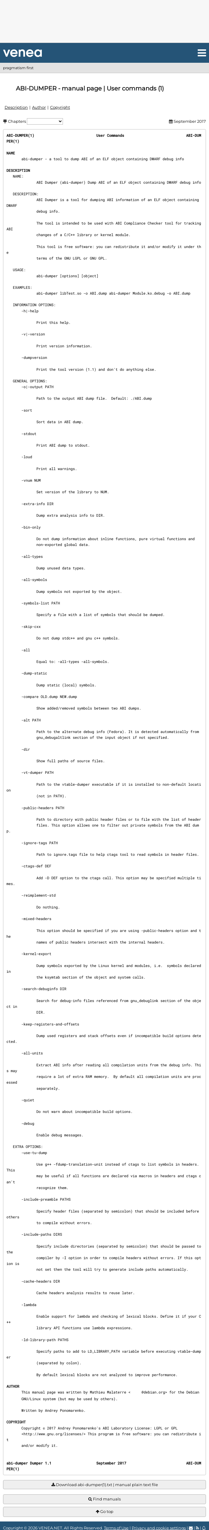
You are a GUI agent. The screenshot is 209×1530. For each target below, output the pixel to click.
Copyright (60, 107)
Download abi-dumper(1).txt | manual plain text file (104, 1485)
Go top (104, 1512)
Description (16, 107)
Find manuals (104, 1499)
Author (39, 107)
